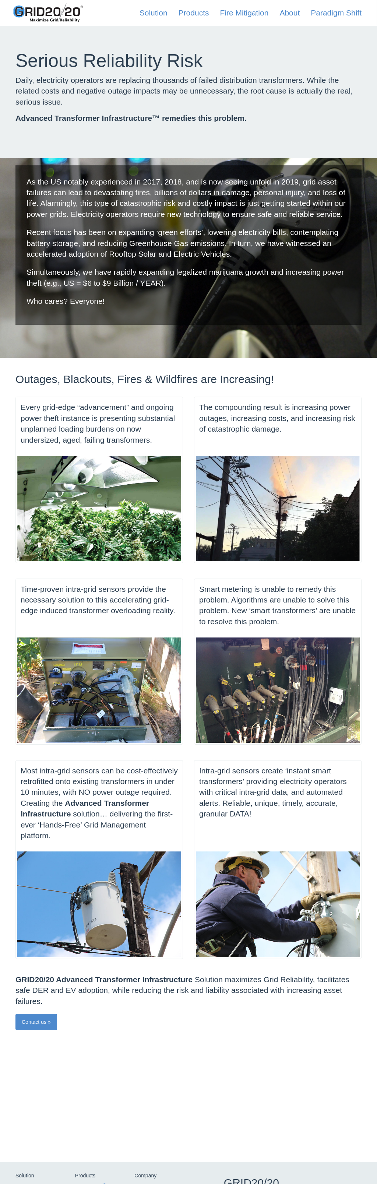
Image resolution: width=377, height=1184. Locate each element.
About (289, 12)
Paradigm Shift (336, 12)
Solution (154, 12)
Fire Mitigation (244, 12)
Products (194, 12)
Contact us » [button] (36, 1022)
